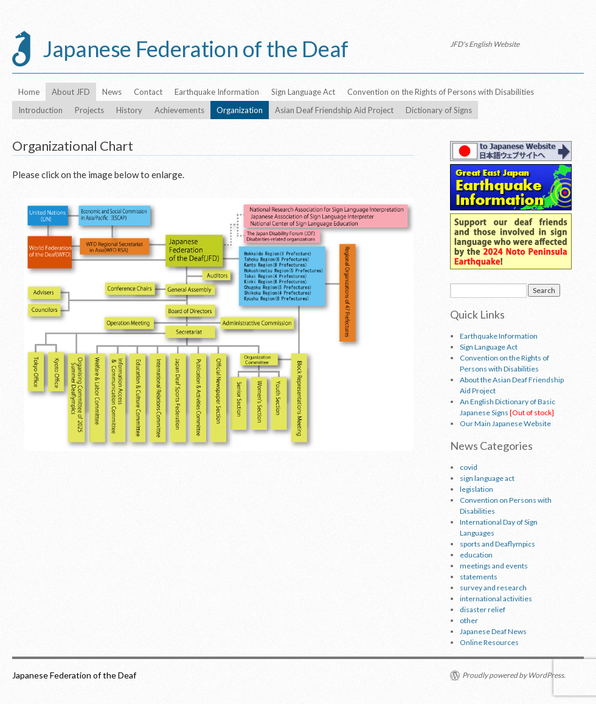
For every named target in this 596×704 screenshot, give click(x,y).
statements (478, 576)
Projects (89, 110)
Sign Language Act (303, 92)
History (129, 110)
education (476, 554)
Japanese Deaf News (493, 631)
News (112, 92)
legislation (476, 489)
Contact (148, 92)
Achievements (179, 110)
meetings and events (494, 565)
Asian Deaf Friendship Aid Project (334, 110)
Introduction (40, 110)
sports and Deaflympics (497, 543)
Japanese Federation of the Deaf (195, 48)
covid (468, 467)
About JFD (71, 92)
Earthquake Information (217, 92)
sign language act (487, 478)
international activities (496, 598)
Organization (240, 110)
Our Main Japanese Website (505, 423)
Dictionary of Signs (439, 110)
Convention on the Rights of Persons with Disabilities (440, 92)
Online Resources (489, 642)
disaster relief (482, 609)
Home (29, 92)
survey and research (493, 587)
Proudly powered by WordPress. (514, 675)
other (469, 620)
